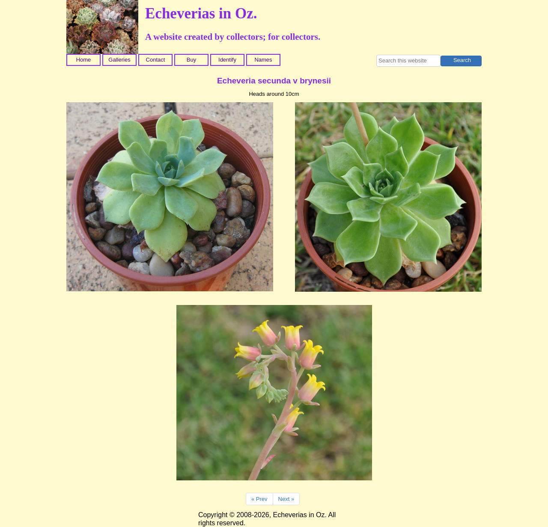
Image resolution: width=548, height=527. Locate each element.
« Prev (259, 499)
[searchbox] (408, 61)
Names (263, 59)
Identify (227, 59)
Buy (191, 59)
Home (83, 59)
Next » (286, 499)
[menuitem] (84, 60)
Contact (155, 59)
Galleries (119, 59)
